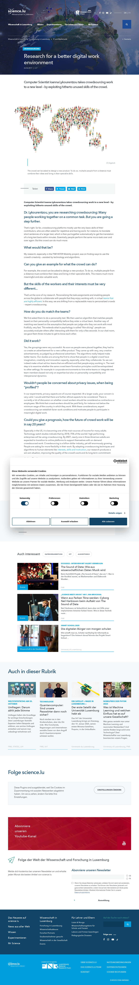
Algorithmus (84, 554)
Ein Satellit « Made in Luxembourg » (83, 702)
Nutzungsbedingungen (121, 960)
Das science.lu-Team (97, 964)
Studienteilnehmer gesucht (51, 934)
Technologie (47, 701)
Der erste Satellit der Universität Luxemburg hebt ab (85, 710)
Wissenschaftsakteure (49, 927)
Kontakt (92, 969)
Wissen (40, 24)
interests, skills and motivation (72, 449)
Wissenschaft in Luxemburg (21, 24)
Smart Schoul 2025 (70, 625)
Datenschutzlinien (119, 964)
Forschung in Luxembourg (51, 923)
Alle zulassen (108, 521)
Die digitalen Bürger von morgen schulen (86, 628)
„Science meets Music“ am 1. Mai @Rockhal (81, 594)
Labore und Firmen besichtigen (85, 930)
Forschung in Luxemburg (39, 39)
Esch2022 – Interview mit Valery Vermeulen (82, 563)
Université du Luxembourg (83, 746)
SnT (46, 746)
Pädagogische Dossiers (82, 933)
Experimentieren (54, 24)
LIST (36, 68)
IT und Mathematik (59, 39)
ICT (70, 554)
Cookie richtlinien (118, 969)
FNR (62, 587)
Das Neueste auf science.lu (17, 917)
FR (129, 13)
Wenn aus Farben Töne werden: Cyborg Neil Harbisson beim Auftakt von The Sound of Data (85, 601)
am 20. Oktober (20, 702)
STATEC (16, 746)
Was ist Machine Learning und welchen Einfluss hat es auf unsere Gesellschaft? (116, 712)
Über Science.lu (94, 960)
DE (125, 13)
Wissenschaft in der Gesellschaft (53, 938)
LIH (21, 746)
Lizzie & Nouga (78, 920)
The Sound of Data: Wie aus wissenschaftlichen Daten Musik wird (83, 568)
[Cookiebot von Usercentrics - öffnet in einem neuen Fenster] (115, 461)
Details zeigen (115, 513)
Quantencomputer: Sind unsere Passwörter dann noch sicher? (53, 710)
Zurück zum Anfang (120, 977)
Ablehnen (30, 521)
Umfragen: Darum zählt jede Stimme (19, 709)
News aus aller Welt (19, 924)
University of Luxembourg (71, 649)
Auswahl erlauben (69, 521)
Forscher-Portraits (47, 931)
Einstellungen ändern (109, 790)
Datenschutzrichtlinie (82, 890)
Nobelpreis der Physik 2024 (114, 702)
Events (42, 942)
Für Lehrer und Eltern (75, 24)
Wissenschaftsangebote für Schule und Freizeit (83, 925)
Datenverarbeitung (53, 554)
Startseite (126, 39)
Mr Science (93, 24)
